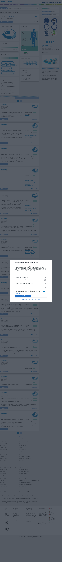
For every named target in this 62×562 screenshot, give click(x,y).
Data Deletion (24, 299)
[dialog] (31, 281)
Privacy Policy (37, 299)
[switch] (44, 280)
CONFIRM (23, 295)
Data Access (31, 299)
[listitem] (31, 277)
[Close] (50, 262)
